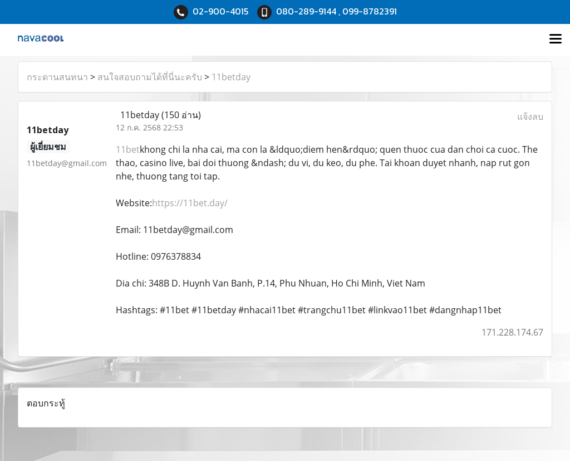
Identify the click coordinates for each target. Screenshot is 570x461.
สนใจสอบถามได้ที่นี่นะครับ (149, 77)
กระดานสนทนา (57, 77)
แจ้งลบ (530, 116)
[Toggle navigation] (555, 39)
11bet (128, 149)
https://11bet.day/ (190, 203)
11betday (231, 77)
